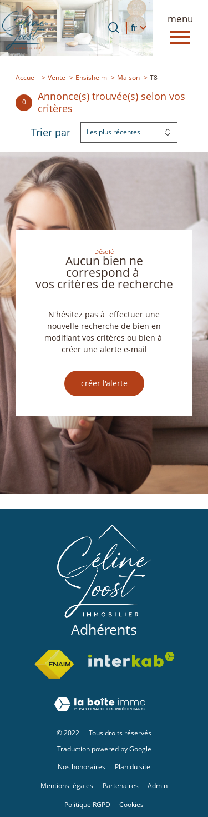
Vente (56, 77)
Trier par (50, 133)
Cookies (131, 804)
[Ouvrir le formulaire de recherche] (114, 28)
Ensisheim (91, 77)
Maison (128, 77)
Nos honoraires (81, 766)
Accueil (27, 77)
